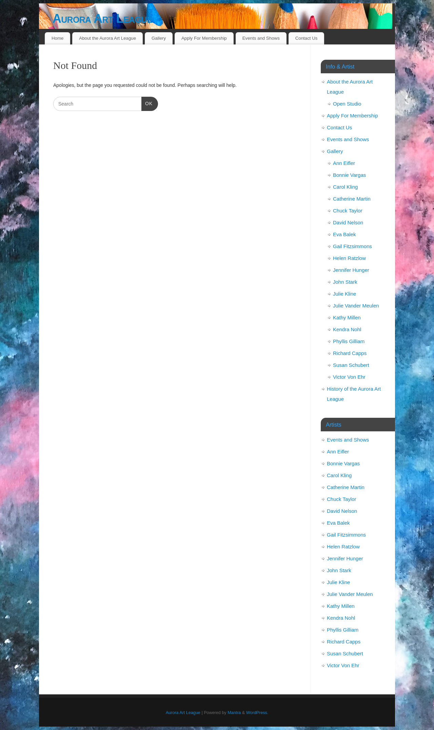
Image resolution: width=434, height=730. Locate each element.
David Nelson (348, 222)
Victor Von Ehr (349, 377)
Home (57, 38)
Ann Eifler (344, 163)
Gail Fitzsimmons (352, 246)
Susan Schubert (351, 365)
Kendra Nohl (347, 329)
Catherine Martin (352, 199)
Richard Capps (350, 353)
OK (147, 102)
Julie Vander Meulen (356, 305)
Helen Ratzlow (349, 258)
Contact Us (306, 38)
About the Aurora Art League (107, 38)
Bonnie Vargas (349, 175)
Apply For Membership (204, 38)
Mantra (234, 712)
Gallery (159, 38)
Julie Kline (344, 294)
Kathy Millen (347, 317)
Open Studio (347, 104)
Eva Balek (344, 234)
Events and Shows (261, 38)
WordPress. (257, 712)
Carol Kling (345, 187)
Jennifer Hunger (351, 270)
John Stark (345, 282)
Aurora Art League (102, 18)
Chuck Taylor (347, 210)
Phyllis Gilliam (348, 341)
